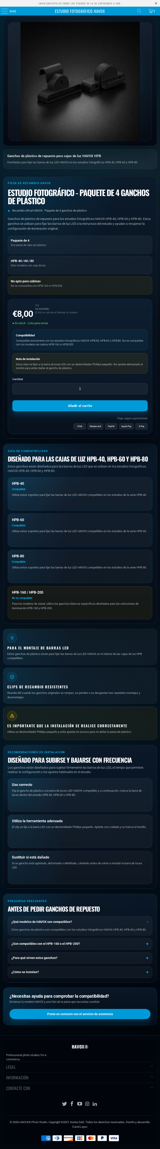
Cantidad (17, 379)
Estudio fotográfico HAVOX (80, 11)
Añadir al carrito (80, 406)
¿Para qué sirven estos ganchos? (34, 958)
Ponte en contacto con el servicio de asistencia (80, 1014)
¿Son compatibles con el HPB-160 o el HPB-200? (45, 943)
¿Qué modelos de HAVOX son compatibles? (41, 922)
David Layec (80, 1126)
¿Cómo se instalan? (25, 972)
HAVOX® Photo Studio (33, 1122)
